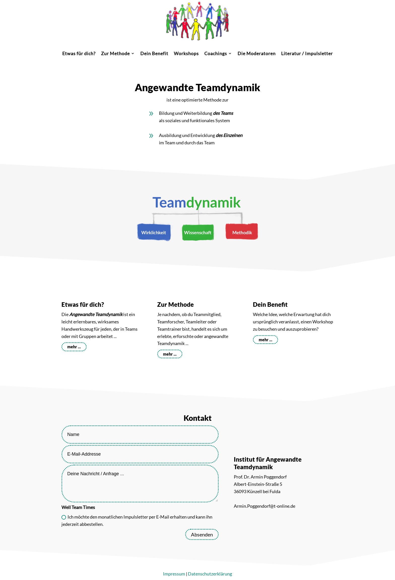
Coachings (215, 54)
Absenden (202, 534)
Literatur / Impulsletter (307, 54)
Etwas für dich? (78, 54)
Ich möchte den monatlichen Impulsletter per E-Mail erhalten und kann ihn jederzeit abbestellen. (136, 520)
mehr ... (74, 346)
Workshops (186, 54)
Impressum (174, 573)
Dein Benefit (154, 54)
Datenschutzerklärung (210, 573)
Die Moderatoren (257, 54)
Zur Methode (115, 54)
